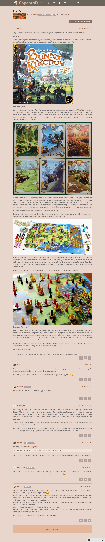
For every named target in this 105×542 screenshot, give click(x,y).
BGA (54, 509)
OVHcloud (56, 523)
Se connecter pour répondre (82, 16)
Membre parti (21, 400)
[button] (42, 2)
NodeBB (49, 523)
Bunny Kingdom (31, 441)
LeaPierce (20, 359)
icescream (20, 381)
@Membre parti (29, 437)
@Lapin (28, 381)
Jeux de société (32, 9)
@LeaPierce (31, 462)
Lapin (19, 23)
